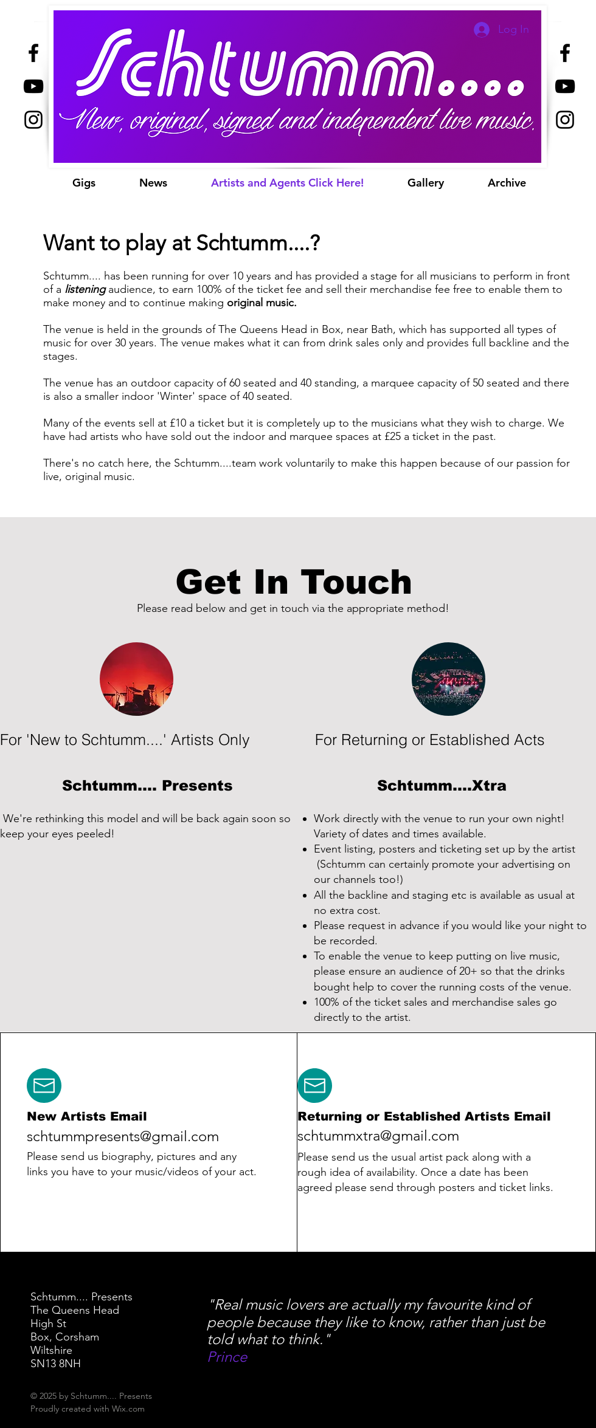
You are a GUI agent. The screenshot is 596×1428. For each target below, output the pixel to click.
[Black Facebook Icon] (33, 53)
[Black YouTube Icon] (33, 86)
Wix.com (128, 1408)
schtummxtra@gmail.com (378, 1135)
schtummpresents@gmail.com (123, 1136)
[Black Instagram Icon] (33, 120)
